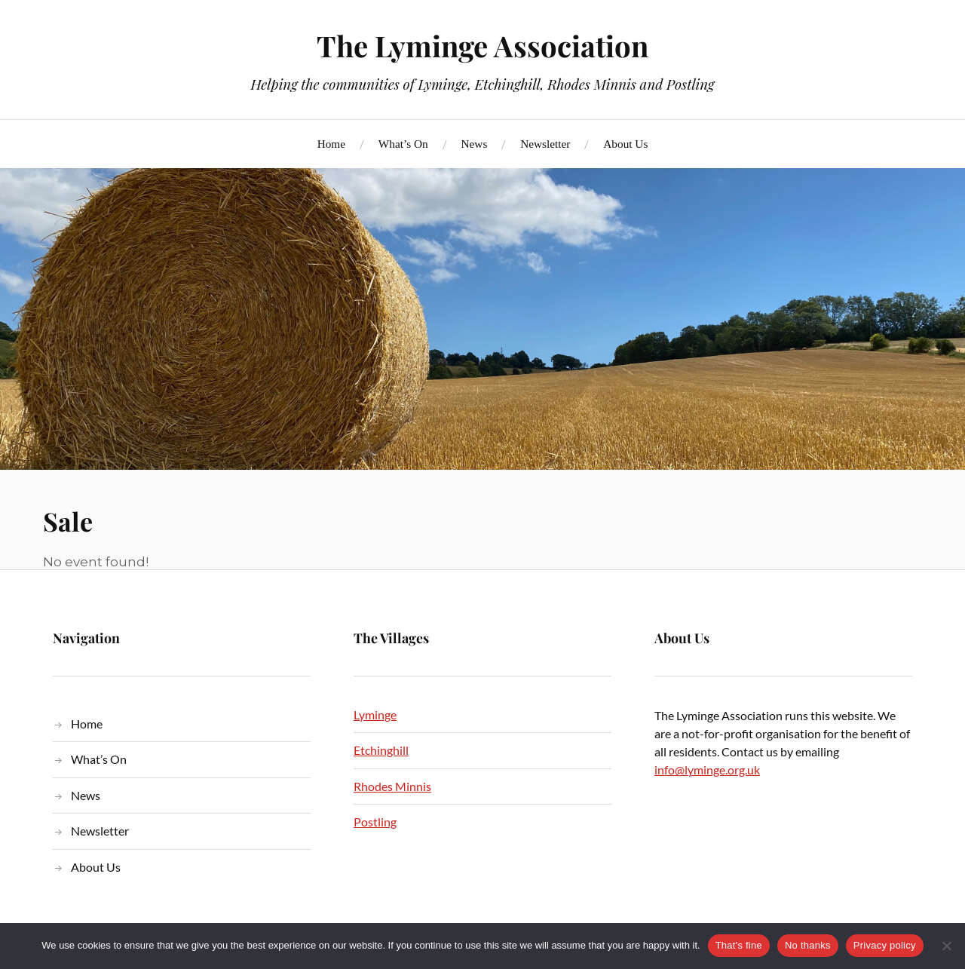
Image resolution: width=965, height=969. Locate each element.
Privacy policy (884, 945)
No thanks (808, 945)
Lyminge (375, 714)
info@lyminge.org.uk (707, 769)
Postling (375, 821)
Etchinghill (381, 750)
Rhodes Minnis (392, 786)
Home (331, 143)
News (474, 143)
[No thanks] (946, 945)
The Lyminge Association (482, 45)
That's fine (738, 945)
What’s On (403, 143)
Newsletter (545, 143)
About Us (625, 143)
